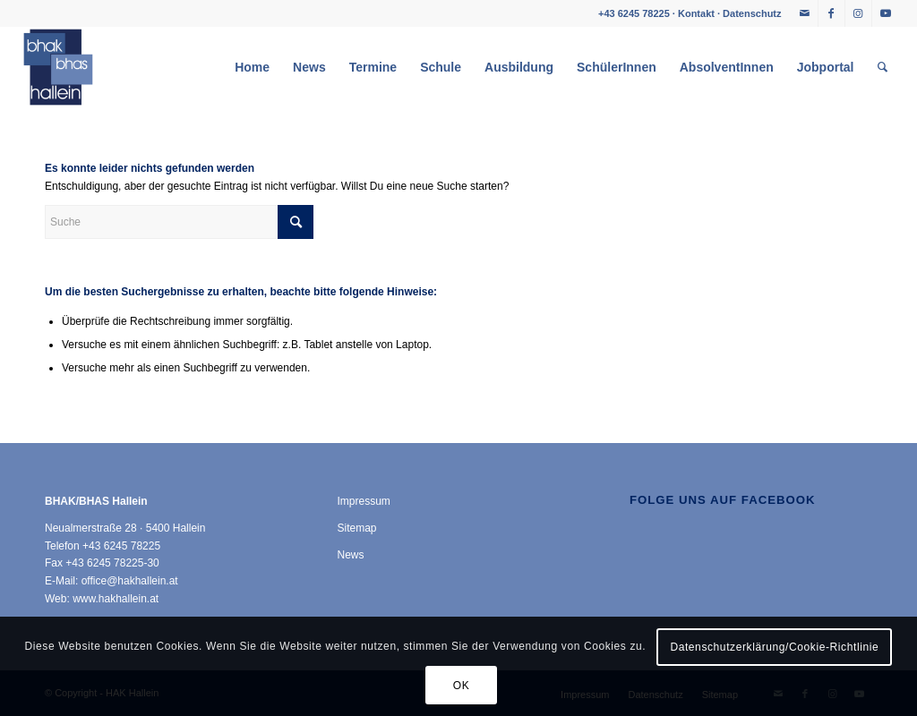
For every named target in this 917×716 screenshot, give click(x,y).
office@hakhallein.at (129, 581)
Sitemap (356, 528)
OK (461, 685)
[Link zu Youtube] (885, 13)
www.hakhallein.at (116, 598)
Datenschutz (752, 13)
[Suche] (882, 67)
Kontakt (696, 13)
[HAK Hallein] (58, 67)
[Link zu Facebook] (831, 13)
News (350, 555)
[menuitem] (252, 67)
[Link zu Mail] (805, 13)
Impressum (363, 501)
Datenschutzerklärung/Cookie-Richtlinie (774, 647)
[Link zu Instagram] (858, 13)
